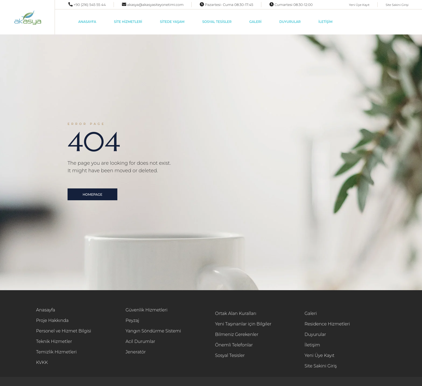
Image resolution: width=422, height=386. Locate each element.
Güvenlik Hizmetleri (147, 310)
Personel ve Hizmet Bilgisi (63, 331)
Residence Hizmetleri (327, 324)
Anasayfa (45, 310)
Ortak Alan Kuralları (235, 313)
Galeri (311, 313)
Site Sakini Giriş (321, 366)
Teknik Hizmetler (54, 341)
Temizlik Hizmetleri (56, 352)
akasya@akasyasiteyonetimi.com (155, 4)
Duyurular (315, 334)
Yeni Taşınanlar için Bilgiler (243, 324)
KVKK (42, 362)
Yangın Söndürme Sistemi (153, 331)
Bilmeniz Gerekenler (236, 334)
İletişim (312, 345)
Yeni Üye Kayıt (359, 5)
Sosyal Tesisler (230, 355)
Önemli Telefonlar (234, 345)
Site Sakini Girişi (397, 5)
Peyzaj (132, 320)
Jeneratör (136, 352)
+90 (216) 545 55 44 (89, 4)
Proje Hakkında (52, 320)
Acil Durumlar (140, 341)
